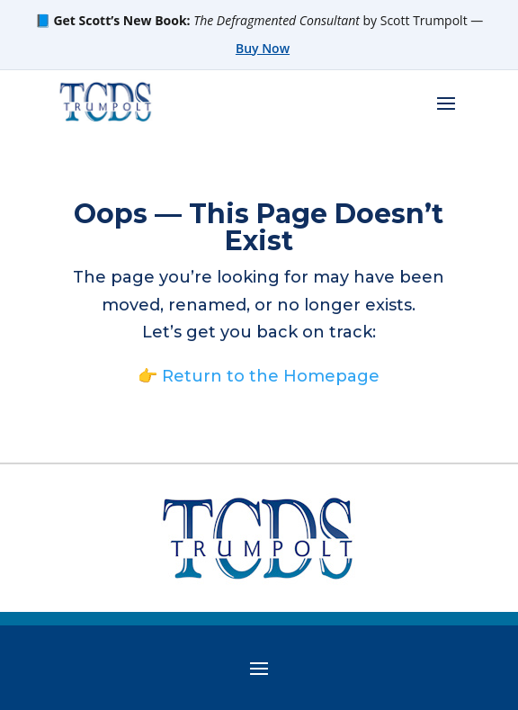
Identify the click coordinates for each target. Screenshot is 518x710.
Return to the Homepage (271, 376)
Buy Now (263, 48)
